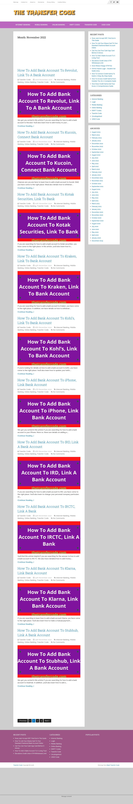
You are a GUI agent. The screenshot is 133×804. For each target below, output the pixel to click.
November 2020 (97, 215)
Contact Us (24, 2)
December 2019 (97, 241)
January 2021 (96, 209)
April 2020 (95, 235)
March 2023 (96, 135)
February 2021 (97, 206)
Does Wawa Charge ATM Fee (102, 66)
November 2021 (97, 181)
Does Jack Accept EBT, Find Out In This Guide (30, 744)
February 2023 (97, 138)
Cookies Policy (62, 2)
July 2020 (95, 226)
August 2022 (96, 155)
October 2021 (96, 183)
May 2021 (95, 198)
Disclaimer (41, 2)
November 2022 (97, 146)
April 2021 (95, 201)
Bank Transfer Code (113, 771)
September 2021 (97, 186)
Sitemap (15, 2)
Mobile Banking (41, 25)
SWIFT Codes (75, 25)
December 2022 (97, 143)
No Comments (59, 83)
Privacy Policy (51, 2)
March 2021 (96, 203)
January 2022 (96, 175)
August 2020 (96, 223)
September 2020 (98, 221)
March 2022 (96, 169)
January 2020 (96, 238)
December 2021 (97, 178)
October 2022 (96, 149)
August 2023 (96, 132)
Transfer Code (90, 25)
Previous (23, 727)
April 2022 (95, 166)
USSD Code (106, 25)
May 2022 (95, 163)
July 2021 (95, 192)
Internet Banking (23, 25)
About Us (32, 2)
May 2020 (95, 232)
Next (47, 727)
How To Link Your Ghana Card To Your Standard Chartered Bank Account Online (105, 45)
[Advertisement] (49, 54)
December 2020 (97, 212)
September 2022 (97, 152)
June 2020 (95, 229)
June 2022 (95, 161)
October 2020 (96, 218)
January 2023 (96, 141)
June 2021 (95, 195)
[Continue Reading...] (26, 127)
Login (94, 102)
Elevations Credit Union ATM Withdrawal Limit (30, 760)
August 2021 (96, 189)
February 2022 (97, 172)
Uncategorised (97, 116)
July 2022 (95, 158)
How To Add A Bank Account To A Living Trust (31, 757)
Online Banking (58, 25)
